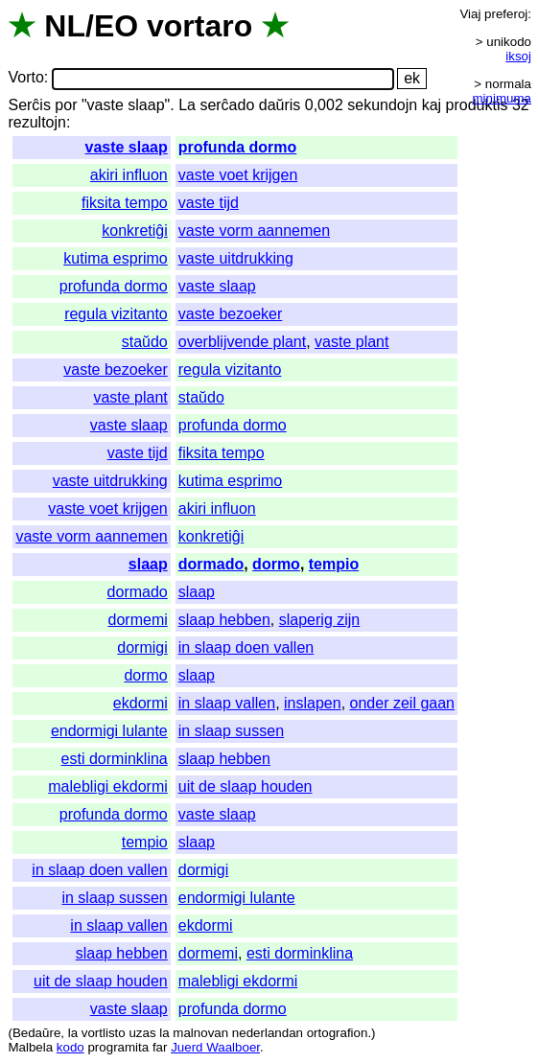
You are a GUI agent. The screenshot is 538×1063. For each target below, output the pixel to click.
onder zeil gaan (402, 703)
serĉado (226, 105)
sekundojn (382, 105)
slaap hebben (224, 620)
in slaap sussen (231, 731)
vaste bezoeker (230, 314)
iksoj (518, 56)
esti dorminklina (114, 759)
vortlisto (104, 1033)
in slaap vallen (226, 703)
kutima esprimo (115, 258)
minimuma (502, 98)
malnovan (200, 1033)
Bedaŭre (36, 1033)
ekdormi (140, 703)
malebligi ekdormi (108, 786)
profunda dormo (237, 147)
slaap (148, 564)
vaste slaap (125, 147)
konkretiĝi (134, 230)
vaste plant (351, 342)
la (73, 1033)
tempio (334, 564)
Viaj (469, 14)
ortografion (337, 1033)
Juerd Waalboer (215, 1047)
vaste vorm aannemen (254, 230)
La (187, 105)
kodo (70, 1047)
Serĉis (29, 105)
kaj (431, 105)
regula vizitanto (116, 314)
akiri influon (129, 175)
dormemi (138, 620)
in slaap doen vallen (246, 647)
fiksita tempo (125, 203)
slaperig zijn (319, 620)
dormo (276, 564)
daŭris (280, 105)
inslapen (312, 703)
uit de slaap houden (245, 786)
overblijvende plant (242, 342)
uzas (142, 1033)
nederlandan (267, 1033)
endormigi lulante (109, 731)
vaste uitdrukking (235, 258)
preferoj (505, 14)
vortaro (199, 26)
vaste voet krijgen (238, 175)
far (160, 1047)
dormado (211, 564)
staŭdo (145, 342)
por (66, 105)
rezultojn (36, 122)
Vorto (25, 78)
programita (118, 1047)
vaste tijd (208, 203)
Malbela (30, 1047)
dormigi (142, 647)
